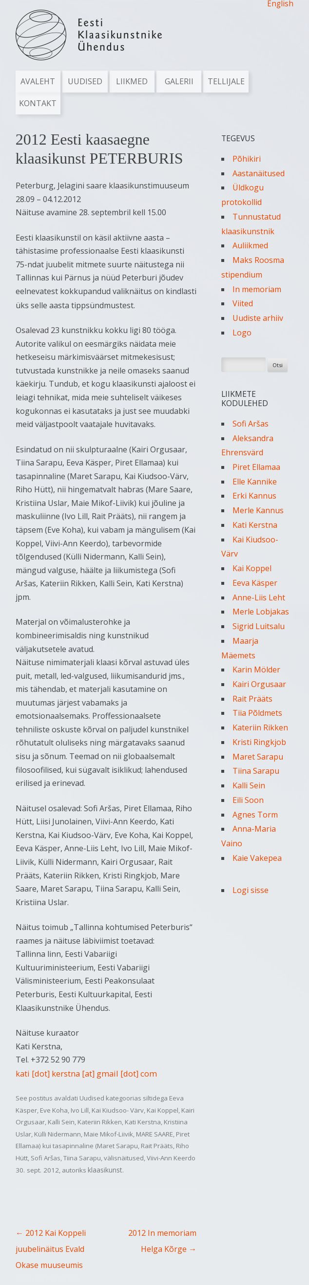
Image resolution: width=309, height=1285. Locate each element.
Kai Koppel (162, 1110)
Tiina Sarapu (82, 1158)
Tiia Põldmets (257, 713)
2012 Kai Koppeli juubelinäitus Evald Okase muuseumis (51, 1249)
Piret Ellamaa (256, 467)
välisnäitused (124, 1158)
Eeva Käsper (254, 582)
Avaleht (37, 81)
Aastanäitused (258, 173)
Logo (241, 332)
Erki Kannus (254, 495)
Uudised (85, 81)
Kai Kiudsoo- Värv (118, 1110)
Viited (242, 303)
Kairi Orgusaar (259, 684)
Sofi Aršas (45, 1158)
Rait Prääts (157, 1145)
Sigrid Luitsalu (258, 626)
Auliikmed (250, 245)
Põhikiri (246, 158)
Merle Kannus (258, 510)
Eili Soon (248, 800)
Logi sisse (250, 890)
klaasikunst (105, 1169)
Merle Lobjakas (260, 611)
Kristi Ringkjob (259, 742)
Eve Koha (54, 1110)
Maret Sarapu (257, 756)
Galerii (179, 81)
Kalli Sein (61, 1121)
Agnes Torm (255, 814)
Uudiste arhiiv (257, 318)
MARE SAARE (154, 1134)
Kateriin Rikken (99, 1121)
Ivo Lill (80, 1110)
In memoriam (256, 289)
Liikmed (132, 81)
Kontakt (38, 103)
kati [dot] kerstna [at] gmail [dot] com (86, 1073)
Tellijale (226, 81)
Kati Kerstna (143, 1121)
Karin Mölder (256, 669)
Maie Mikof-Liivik (108, 1134)
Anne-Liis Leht (258, 597)
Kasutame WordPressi (47, 1278)
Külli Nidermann (57, 1134)
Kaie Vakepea (257, 858)
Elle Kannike (254, 481)
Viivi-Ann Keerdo (171, 1158)
